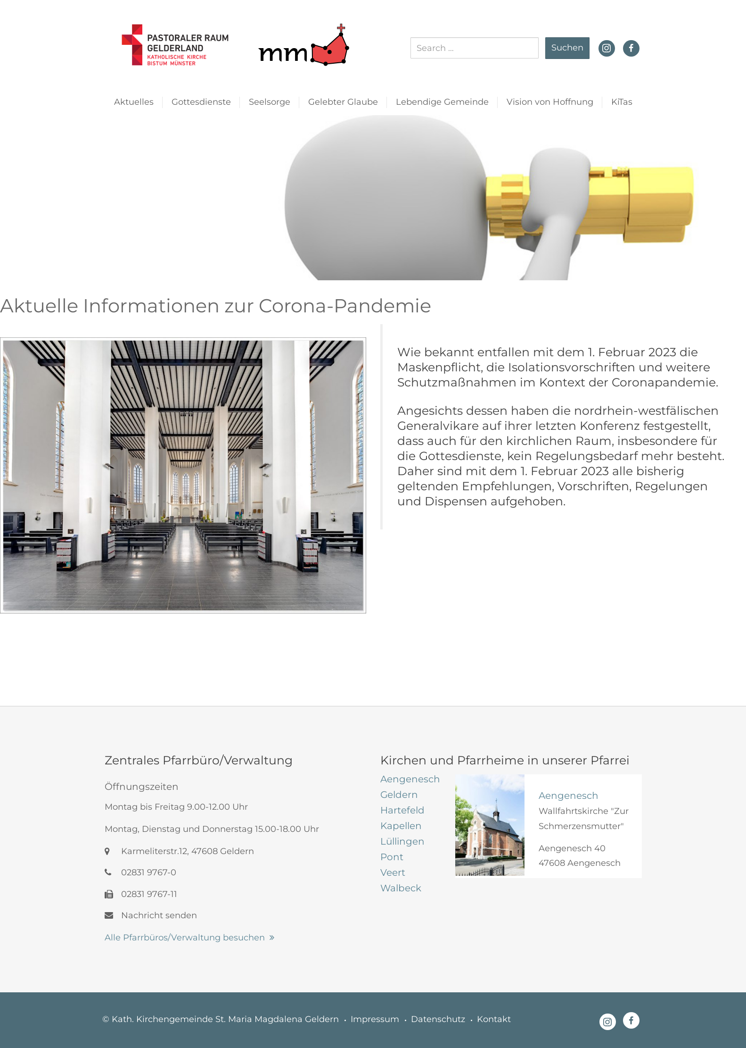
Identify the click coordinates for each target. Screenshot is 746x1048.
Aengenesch (568, 795)
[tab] (410, 779)
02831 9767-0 (140, 872)
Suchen (567, 47)
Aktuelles (134, 102)
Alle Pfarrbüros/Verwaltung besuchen (185, 937)
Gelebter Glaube (343, 102)
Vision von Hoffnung (550, 102)
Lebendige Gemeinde (442, 102)
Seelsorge (269, 102)
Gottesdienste (201, 102)
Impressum (375, 1019)
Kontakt (494, 1019)
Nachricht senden (151, 915)
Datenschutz (438, 1019)
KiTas (621, 102)
